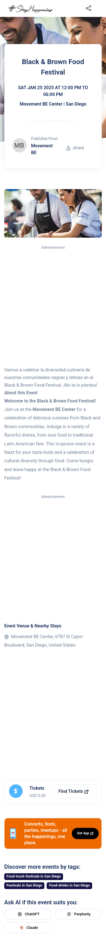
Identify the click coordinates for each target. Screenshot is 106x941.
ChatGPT (28, 914)
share (75, 147)
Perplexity (78, 914)
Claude (28, 927)
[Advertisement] (53, 306)
